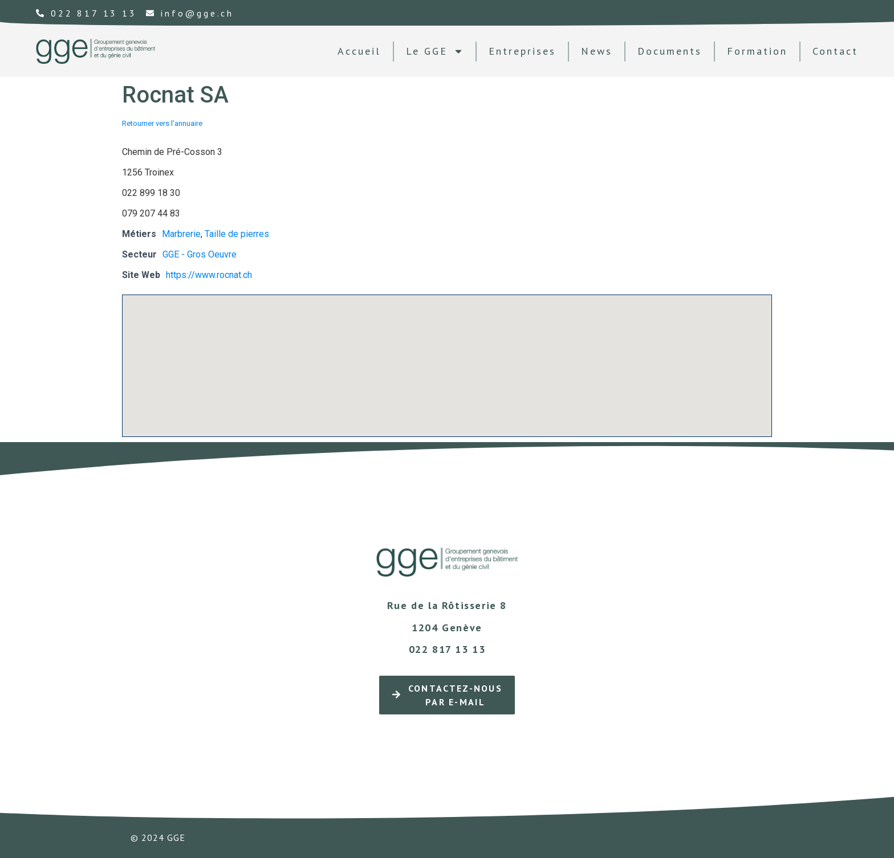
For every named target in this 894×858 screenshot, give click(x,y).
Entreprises (522, 51)
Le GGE (435, 52)
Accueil (359, 51)
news (596, 51)
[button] (447, 355)
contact (835, 51)
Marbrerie (181, 233)
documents (669, 51)
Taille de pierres (237, 233)
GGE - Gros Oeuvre (199, 254)
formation (757, 51)
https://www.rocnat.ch (209, 274)
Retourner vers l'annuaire (162, 123)
